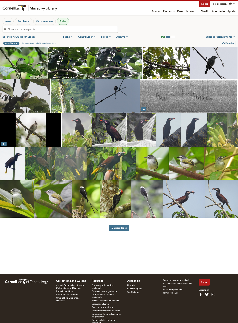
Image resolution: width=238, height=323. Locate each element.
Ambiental (23, 21)
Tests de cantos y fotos (102, 307)
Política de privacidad (173, 289)
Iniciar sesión (219, 4)
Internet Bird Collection (67, 295)
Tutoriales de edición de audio (106, 311)
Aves (8, 21)
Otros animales (44, 21)
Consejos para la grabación (105, 291)
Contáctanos (133, 292)
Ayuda (231, 11)
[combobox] (63, 29)
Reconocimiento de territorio (176, 280)
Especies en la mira (100, 304)
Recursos (169, 11)
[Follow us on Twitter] (207, 294)
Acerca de (218, 11)
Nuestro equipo (134, 289)
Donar (204, 4)
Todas (63, 21)
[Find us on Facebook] (200, 294)
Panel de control (187, 11)
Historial (131, 285)
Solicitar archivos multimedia (105, 301)
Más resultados (119, 228)
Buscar (156, 11)
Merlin (205, 11)
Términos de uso (170, 293)
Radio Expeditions (64, 291)
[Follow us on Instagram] (213, 294)
